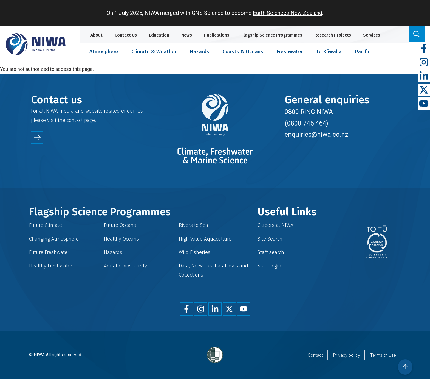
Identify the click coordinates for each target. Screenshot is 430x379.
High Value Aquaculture (205, 239)
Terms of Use (383, 355)
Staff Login (269, 266)
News (186, 35)
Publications (216, 35)
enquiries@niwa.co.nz (316, 134)
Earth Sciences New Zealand (287, 13)
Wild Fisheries (194, 252)
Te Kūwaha (329, 51)
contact (75, 120)
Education (159, 35)
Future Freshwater (49, 252)
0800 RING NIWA (309, 112)
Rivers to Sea (193, 225)
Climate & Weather (154, 51)
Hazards (199, 51)
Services (371, 35)
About (96, 35)
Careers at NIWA (275, 225)
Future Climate (45, 225)
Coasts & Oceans (242, 51)
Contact (315, 355)
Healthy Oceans (121, 239)
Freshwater (289, 51)
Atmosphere (103, 51)
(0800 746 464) (306, 123)
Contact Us (126, 35)
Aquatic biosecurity (125, 266)
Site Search (270, 239)
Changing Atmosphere (54, 239)
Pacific (362, 51)
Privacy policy (346, 355)
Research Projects (332, 35)
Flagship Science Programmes (271, 35)
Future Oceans (120, 225)
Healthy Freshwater (50, 266)
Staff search (271, 252)
